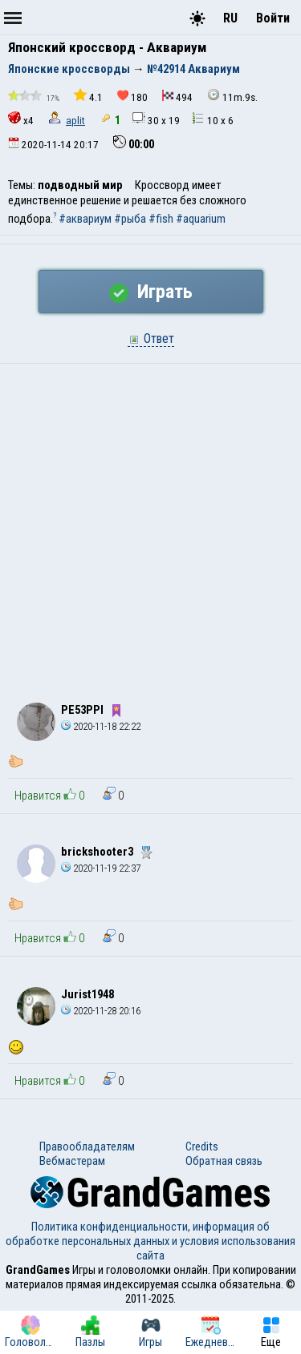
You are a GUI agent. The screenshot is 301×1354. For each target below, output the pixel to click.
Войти (273, 18)
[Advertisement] (150, 522)
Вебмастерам (72, 1161)
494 (177, 96)
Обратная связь (223, 1161)
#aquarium (201, 219)
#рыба (130, 219)
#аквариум (85, 219)
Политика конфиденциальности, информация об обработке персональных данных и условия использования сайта (150, 1241)
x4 (21, 119)
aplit (75, 121)
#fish (160, 219)
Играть (151, 291)
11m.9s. (232, 95)
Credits (201, 1146)
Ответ (151, 338)
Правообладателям (87, 1146)
